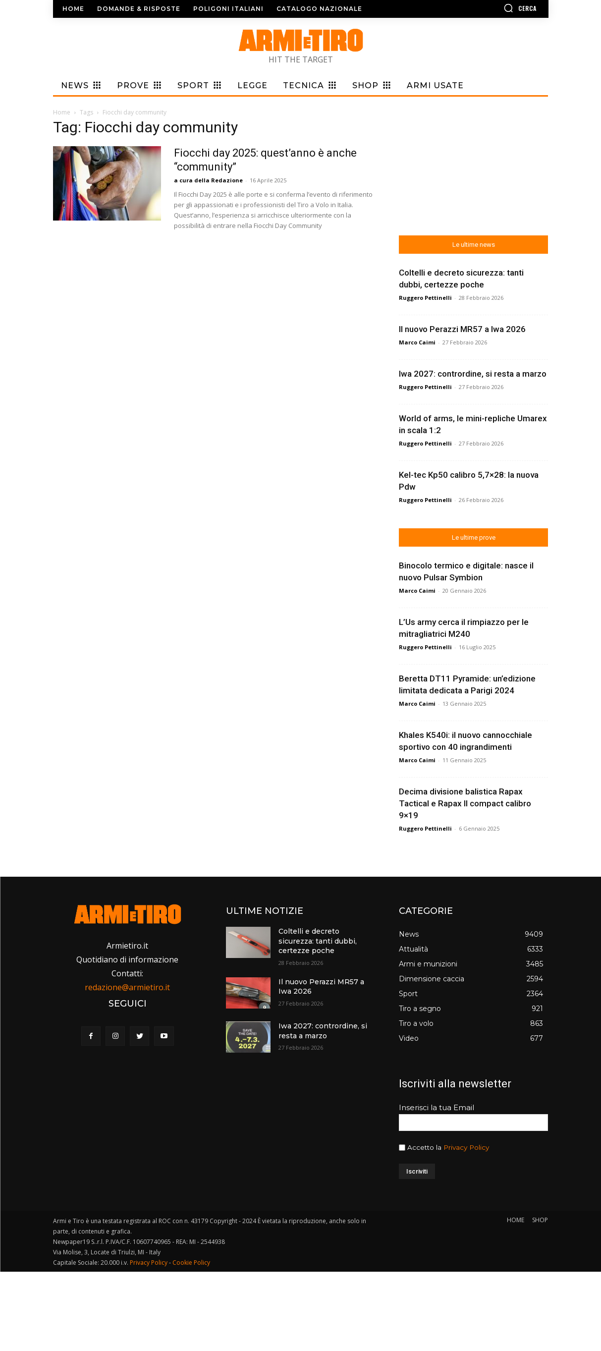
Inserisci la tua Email (436, 1107)
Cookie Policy (191, 1262)
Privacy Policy (466, 1147)
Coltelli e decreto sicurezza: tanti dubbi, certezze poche (317, 941)
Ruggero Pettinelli (425, 297)
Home (61, 112)
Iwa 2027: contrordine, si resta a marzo (472, 374)
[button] (491, 8)
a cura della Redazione (208, 180)
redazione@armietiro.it (127, 987)
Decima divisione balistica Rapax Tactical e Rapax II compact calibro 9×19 (465, 803)
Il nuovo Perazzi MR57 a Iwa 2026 (462, 329)
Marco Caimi (417, 342)
